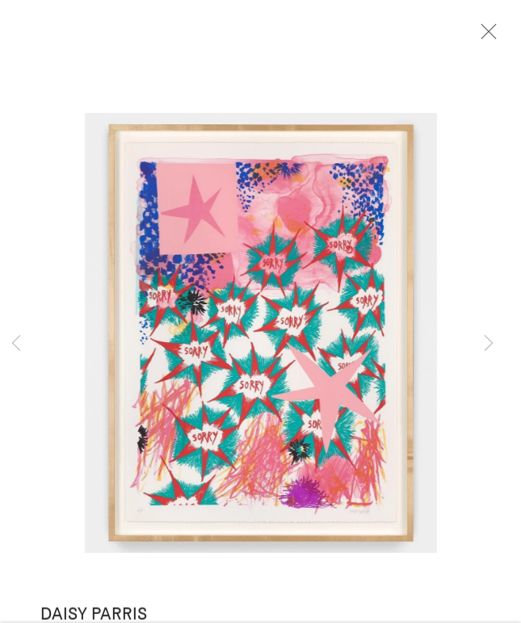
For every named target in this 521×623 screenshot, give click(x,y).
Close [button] (485, 36)
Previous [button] (16, 344)
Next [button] (489, 344)
